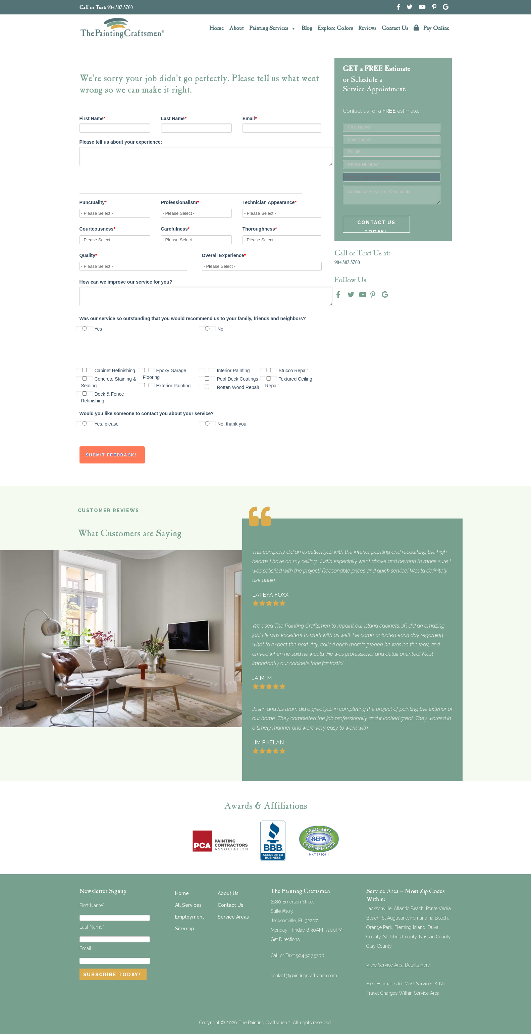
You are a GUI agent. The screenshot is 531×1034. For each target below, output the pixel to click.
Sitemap (184, 928)
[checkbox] (200, 328)
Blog (307, 29)
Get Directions (285, 939)
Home (216, 29)
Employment (189, 917)
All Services (188, 905)
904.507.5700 (120, 8)
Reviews (367, 29)
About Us (228, 893)
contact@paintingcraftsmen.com (304, 975)
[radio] (140, 328)
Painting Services (272, 28)
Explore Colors (335, 29)
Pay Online (431, 28)
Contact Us (395, 29)
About (236, 29)
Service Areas (233, 917)
